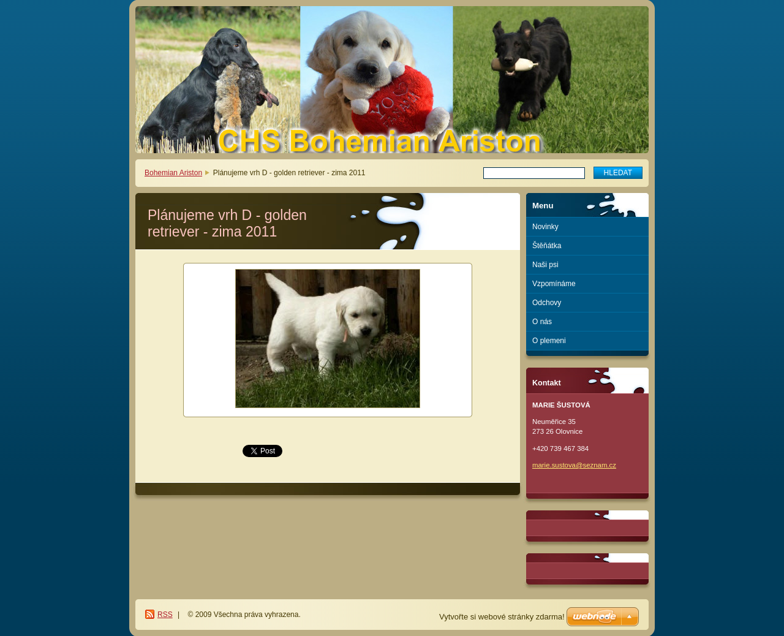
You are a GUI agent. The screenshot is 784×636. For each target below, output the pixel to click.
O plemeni (549, 340)
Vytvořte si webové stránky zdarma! (502, 616)
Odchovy (546, 302)
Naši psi (545, 264)
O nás (542, 321)
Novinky (545, 226)
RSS (165, 614)
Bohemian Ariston (173, 172)
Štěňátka (546, 245)
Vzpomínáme (554, 283)
